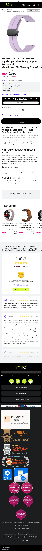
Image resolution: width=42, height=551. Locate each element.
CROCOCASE (5, 80)
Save (5, 115)
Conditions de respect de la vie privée (18, 375)
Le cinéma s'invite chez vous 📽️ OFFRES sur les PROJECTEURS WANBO (21, 1)
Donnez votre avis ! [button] (21, 289)
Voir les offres (21, 102)
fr (23, 5)
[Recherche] (34, 5)
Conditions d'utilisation (34, 375)
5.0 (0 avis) (12, 70)
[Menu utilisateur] (28, 5)
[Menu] (2, 5)
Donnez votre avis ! (21, 70)
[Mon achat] (39, 5)
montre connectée (28, 140)
